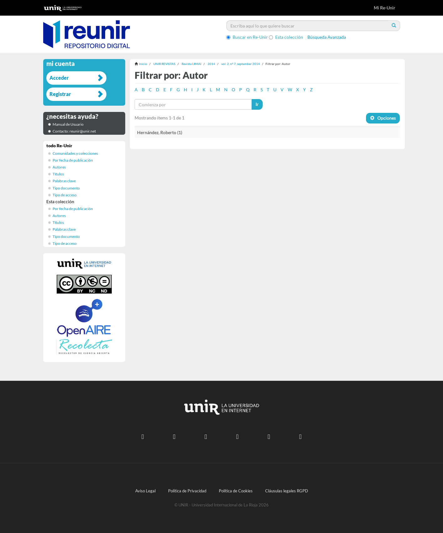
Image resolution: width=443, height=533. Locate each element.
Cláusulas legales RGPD (286, 491)
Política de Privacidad (187, 491)
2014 (211, 64)
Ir (257, 104)
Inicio (143, 64)
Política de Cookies (236, 491)
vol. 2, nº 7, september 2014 (240, 64)
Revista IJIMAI (191, 64)
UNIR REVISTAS (164, 64)
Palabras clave (64, 181)
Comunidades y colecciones (75, 153)
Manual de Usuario (68, 124)
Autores (59, 167)
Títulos (58, 174)
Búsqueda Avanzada (326, 37)
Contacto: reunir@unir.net (74, 131)
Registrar (60, 94)
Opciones (383, 118)
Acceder (59, 78)
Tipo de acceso (65, 195)
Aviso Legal (145, 491)
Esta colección (286, 37)
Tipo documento (66, 188)
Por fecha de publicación (73, 160)
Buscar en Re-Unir (247, 37)
